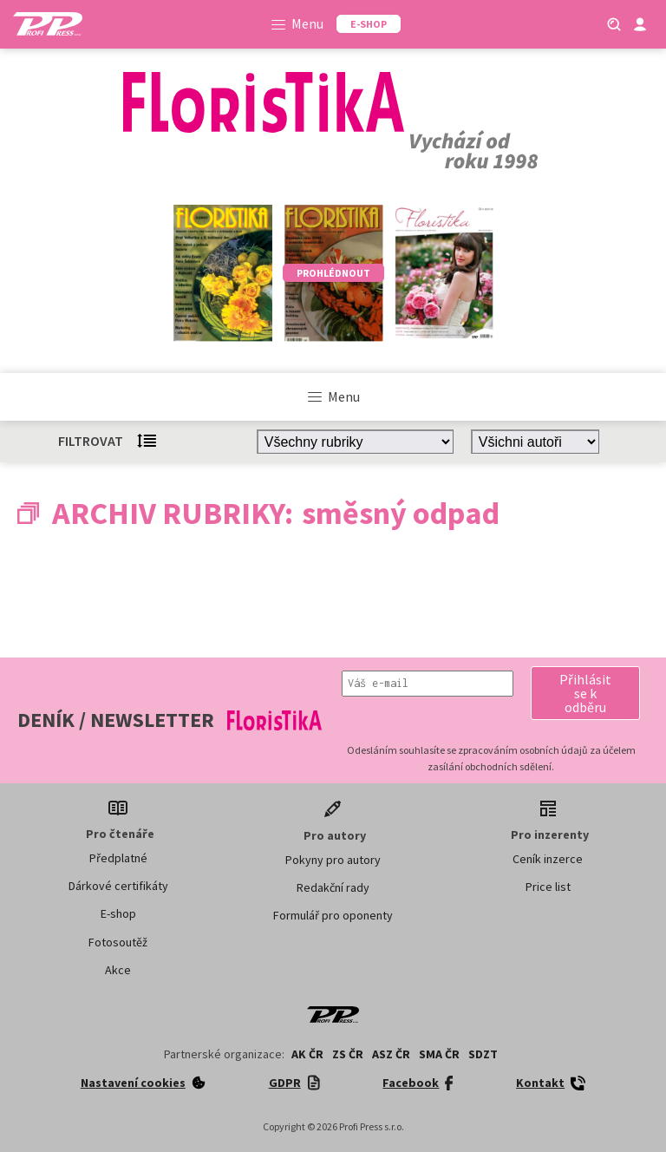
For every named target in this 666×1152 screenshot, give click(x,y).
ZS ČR (347, 1054)
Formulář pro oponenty (333, 915)
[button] (585, 693)
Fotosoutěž (117, 942)
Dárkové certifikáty (118, 885)
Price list (548, 886)
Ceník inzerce (548, 859)
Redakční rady (333, 887)
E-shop (118, 913)
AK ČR (307, 1054)
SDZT (483, 1054)
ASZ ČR (391, 1054)
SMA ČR (439, 1054)
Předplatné (118, 858)
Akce (118, 970)
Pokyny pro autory (333, 859)
